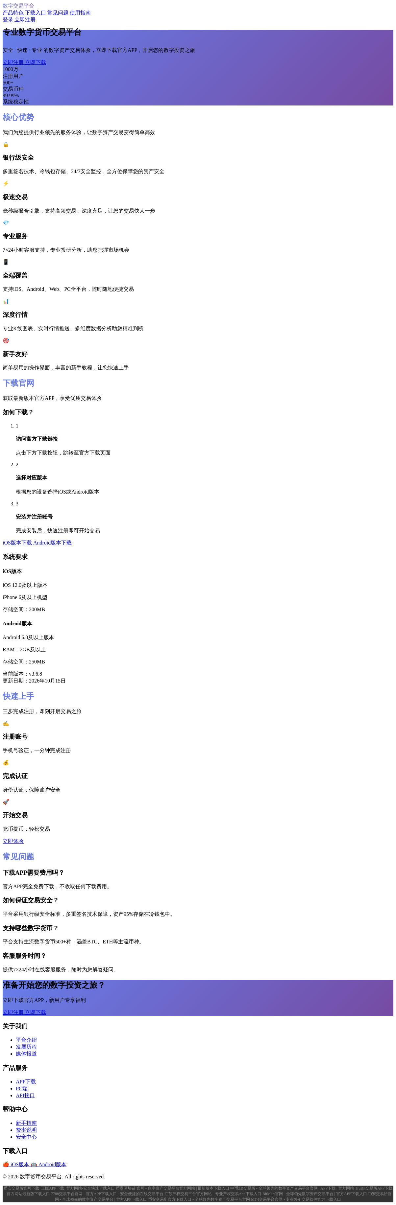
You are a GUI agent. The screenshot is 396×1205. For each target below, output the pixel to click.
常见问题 (57, 12)
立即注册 (25, 19)
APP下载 (26, 1081)
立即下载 (35, 62)
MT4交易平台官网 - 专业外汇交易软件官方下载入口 (296, 1199)
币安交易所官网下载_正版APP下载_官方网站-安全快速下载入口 (60, 1188)
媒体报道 (26, 1053)
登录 (8, 19)
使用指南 (80, 12)
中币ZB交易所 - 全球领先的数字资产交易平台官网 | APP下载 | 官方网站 (292, 1188)
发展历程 (26, 1047)
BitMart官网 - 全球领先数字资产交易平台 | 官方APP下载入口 (315, 1194)
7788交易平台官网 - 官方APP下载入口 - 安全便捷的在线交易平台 (107, 1194)
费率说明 (26, 1130)
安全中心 (26, 1137)
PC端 (22, 1088)
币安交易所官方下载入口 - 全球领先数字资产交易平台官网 (199, 1199)
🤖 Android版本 (48, 1164)
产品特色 (13, 12)
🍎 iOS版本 (17, 1164)
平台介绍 (26, 1040)
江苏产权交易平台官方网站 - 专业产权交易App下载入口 (213, 1194)
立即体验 (13, 841)
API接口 (25, 1095)
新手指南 (26, 1123)
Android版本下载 (52, 542)
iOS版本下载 (18, 542)
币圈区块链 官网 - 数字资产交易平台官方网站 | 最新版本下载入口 (173, 1188)
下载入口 (35, 12)
